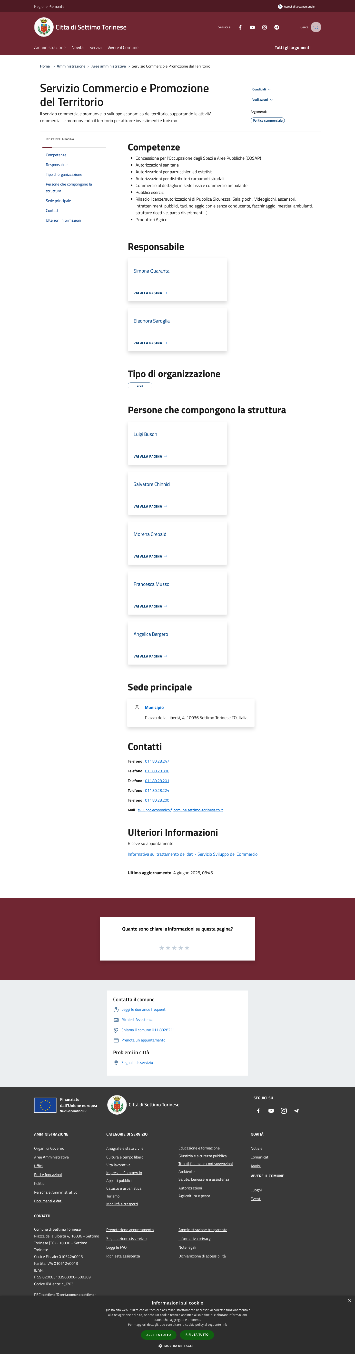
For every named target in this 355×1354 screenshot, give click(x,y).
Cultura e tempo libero (124, 1157)
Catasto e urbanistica (123, 1188)
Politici (39, 1183)
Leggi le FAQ (116, 1247)
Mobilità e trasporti (122, 1204)
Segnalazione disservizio (126, 1238)
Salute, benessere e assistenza (203, 1179)
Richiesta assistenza (123, 1256)
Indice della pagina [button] (60, 139)
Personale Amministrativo (55, 1192)
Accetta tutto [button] (159, 1335)
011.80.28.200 (157, 800)
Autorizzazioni (190, 1188)
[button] (177, 1345)
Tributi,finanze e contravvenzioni (205, 1164)
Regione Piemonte (49, 6)
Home (45, 66)
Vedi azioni (263, 100)
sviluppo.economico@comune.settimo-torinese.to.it (180, 810)
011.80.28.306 (157, 771)
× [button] (349, 1301)
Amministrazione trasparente (202, 1230)
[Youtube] (247, 27)
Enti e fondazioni (48, 1174)
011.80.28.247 (157, 761)
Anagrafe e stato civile (124, 1148)
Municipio (154, 707)
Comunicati (260, 1157)
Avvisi (256, 1166)
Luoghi (256, 1190)
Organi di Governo (49, 1148)
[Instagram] (259, 27)
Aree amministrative (108, 66)
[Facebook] (235, 27)
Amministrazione (71, 66)
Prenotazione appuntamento (130, 1230)
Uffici (38, 1166)
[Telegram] (271, 27)
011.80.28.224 (157, 790)
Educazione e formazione (199, 1148)
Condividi (262, 89)
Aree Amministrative (51, 1157)
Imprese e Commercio (124, 1173)
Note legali (187, 1247)
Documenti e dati (48, 1201)
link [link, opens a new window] (224, 1325)
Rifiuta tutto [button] (197, 1335)
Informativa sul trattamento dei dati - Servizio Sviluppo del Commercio (193, 854)
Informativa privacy (194, 1238)
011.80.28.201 (157, 781)
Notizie (256, 1148)
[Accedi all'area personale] (296, 6)
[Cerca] (315, 27)
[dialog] (177, 1325)
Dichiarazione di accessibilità (202, 1256)
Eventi (256, 1199)
